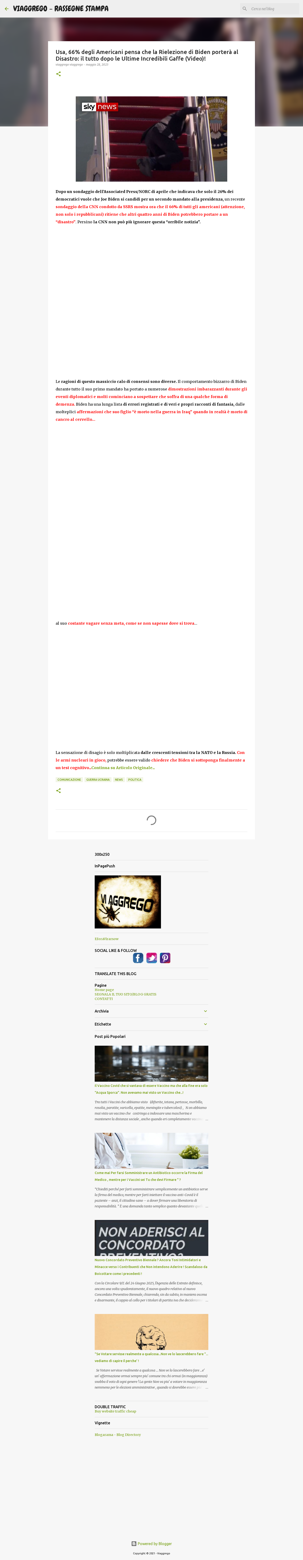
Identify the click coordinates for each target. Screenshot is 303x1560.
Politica (134, 779)
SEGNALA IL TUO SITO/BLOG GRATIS (125, 994)
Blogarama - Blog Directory (118, 1435)
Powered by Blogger (151, 1544)
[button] (58, 74)
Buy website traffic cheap (115, 1411)
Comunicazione (69, 779)
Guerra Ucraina (98, 779)
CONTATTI (104, 999)
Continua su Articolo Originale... (123, 767)
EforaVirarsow (107, 939)
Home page (104, 990)
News (119, 779)
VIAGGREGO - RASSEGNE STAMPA (61, 8)
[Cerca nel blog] (274, 8)
